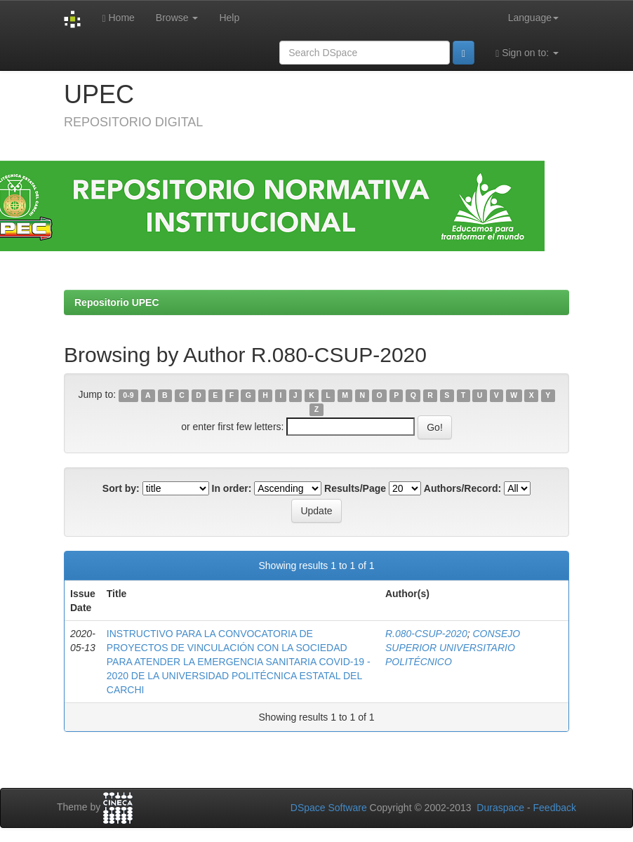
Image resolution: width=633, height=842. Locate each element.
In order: (232, 488)
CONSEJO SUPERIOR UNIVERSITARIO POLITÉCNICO (452, 647)
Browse (177, 17)
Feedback (554, 807)
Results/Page (355, 488)
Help (229, 17)
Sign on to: (527, 53)
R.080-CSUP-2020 (426, 633)
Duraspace (500, 807)
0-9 (128, 395)
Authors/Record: (462, 488)
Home (118, 18)
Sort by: (121, 488)
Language (533, 17)
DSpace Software (329, 807)
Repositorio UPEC (116, 302)
